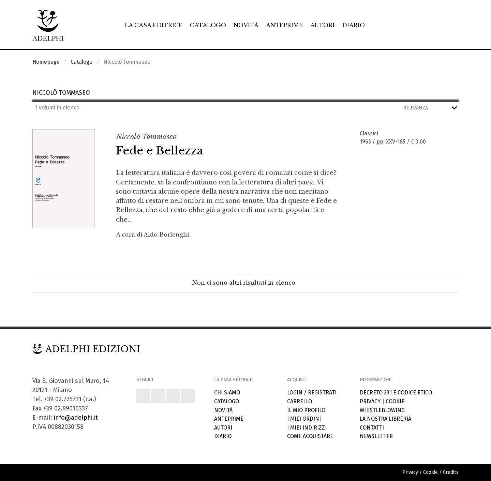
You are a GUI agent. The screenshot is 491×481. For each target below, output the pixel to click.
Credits (451, 472)
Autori (322, 25)
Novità (246, 25)
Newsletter (376, 436)
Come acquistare (310, 436)
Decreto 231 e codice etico (396, 392)
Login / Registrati (312, 392)
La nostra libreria (385, 419)
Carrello (299, 401)
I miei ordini (304, 419)
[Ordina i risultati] (428, 108)
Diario (353, 25)
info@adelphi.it (76, 417)
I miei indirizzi (307, 427)
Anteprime (284, 25)
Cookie (395, 401)
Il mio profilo (306, 410)
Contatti (372, 427)
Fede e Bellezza (159, 150)
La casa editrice (153, 25)
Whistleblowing (382, 410)
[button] (143, 396)
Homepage (46, 62)
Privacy (370, 401)
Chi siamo (227, 392)
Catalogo (208, 25)
